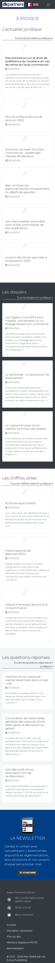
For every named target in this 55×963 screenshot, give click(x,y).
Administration (15, 948)
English (35, 4)
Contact (11, 924)
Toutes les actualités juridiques (32, 38)
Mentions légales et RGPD (22, 942)
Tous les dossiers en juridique (34, 297)
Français (29, 4)
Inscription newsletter (20, 930)
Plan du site (14, 936)
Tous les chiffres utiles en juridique (30, 483)
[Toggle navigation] (48, 4)
